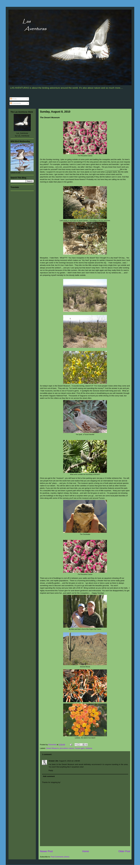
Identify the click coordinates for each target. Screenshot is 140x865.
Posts (13, 99)
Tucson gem (79, 748)
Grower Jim (53, 761)
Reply (51, 770)
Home (85, 851)
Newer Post (46, 851)
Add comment (49, 776)
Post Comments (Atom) (60, 857)
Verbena (88, 748)
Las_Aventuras (22, 133)
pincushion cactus (67, 748)
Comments (15, 103)
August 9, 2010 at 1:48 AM (69, 761)
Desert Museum (52, 748)
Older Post (124, 851)
